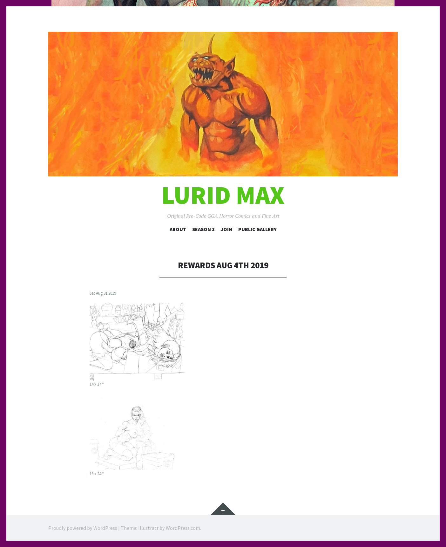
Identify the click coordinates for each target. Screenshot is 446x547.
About (178, 229)
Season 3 (203, 229)
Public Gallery (257, 229)
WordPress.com (183, 528)
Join (226, 229)
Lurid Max (223, 195)
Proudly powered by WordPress (82, 528)
